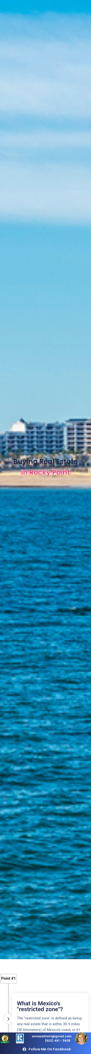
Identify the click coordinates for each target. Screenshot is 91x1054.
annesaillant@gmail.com (52, 1036)
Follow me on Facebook (50, 1049)
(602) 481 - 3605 (57, 1041)
